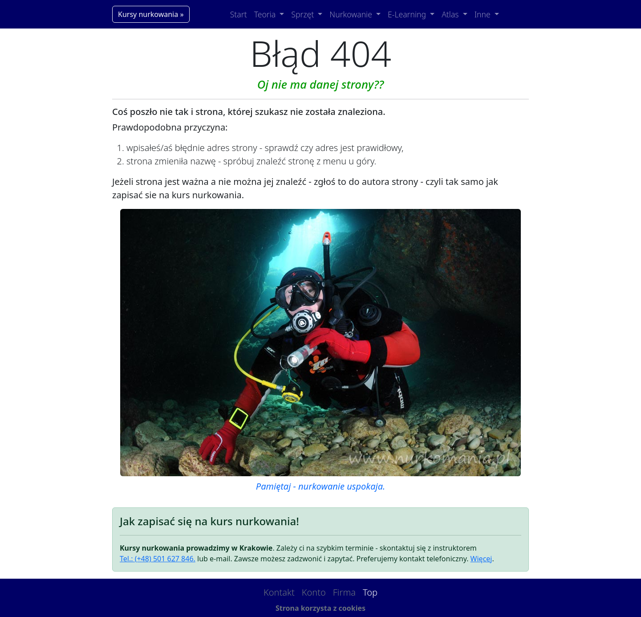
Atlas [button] (451, 14)
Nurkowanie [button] (351, 14)
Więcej (481, 559)
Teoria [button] (266, 14)
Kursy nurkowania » (151, 14)
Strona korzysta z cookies (320, 608)
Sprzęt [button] (303, 14)
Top (370, 592)
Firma (344, 592)
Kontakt (279, 592)
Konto (314, 592)
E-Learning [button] (408, 14)
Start (238, 14)
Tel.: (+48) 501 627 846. (157, 559)
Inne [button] (484, 14)
